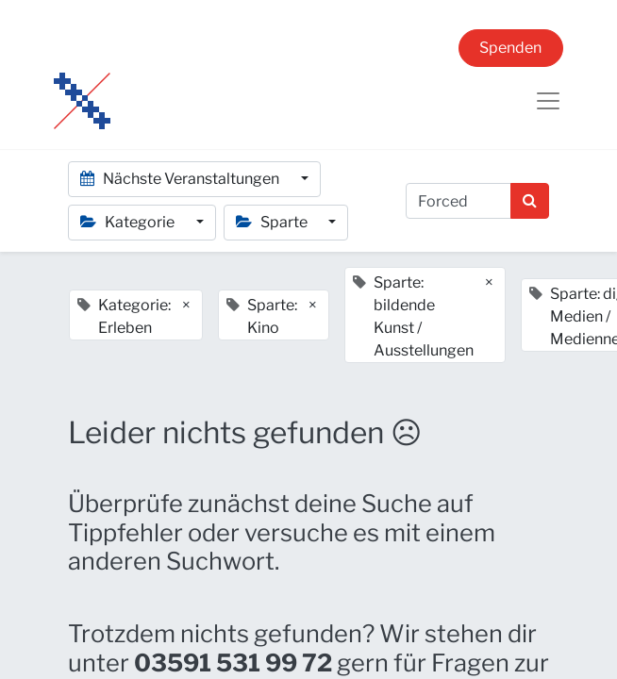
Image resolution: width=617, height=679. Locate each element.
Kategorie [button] (128, 222)
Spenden (510, 48)
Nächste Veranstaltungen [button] (181, 179)
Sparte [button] (273, 222)
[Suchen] (529, 201)
